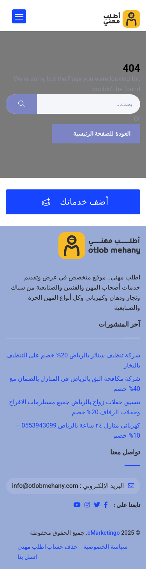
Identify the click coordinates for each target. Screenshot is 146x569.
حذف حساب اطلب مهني (47, 546)
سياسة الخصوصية (105, 546)
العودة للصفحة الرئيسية (95, 134)
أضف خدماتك (75, 202)
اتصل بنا (27, 556)
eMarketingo (104, 532)
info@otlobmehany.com (45, 485)
